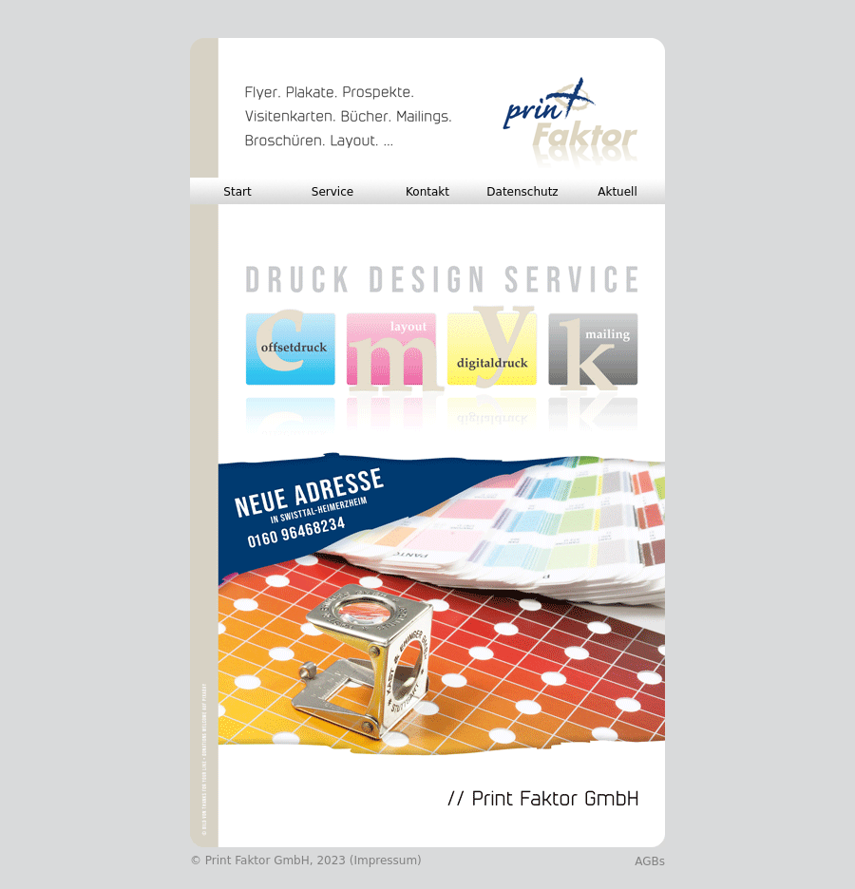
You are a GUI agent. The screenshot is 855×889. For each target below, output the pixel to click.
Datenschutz (522, 192)
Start (237, 192)
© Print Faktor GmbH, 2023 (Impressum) (306, 860)
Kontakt (427, 192)
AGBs (650, 861)
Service (332, 192)
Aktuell (617, 192)
